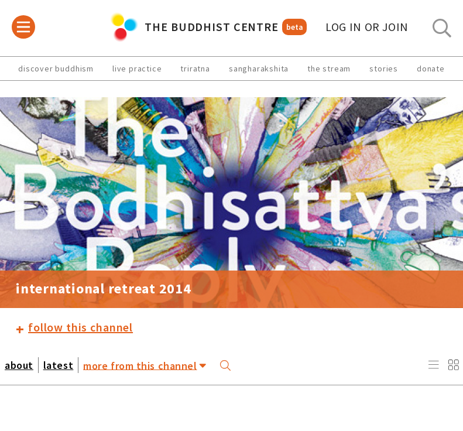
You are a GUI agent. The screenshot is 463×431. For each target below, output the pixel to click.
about (19, 365)
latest (58, 365)
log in (367, 27)
